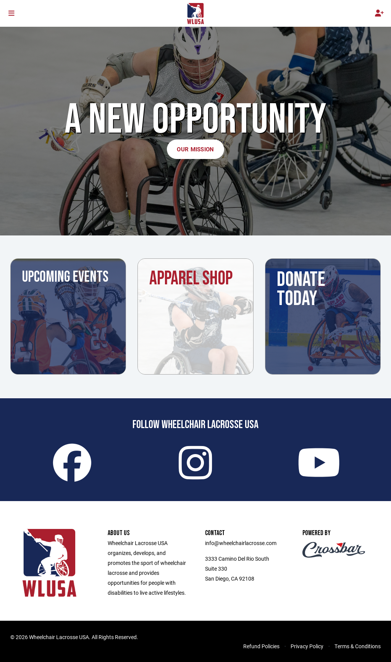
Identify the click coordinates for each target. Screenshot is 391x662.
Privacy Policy (307, 646)
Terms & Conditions (357, 646)
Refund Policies (261, 646)
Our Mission (195, 149)
